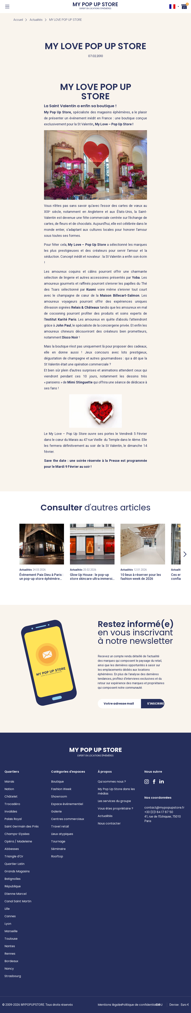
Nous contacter (109, 823)
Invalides (10, 811)
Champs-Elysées (16, 834)
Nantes (9, 946)
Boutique (57, 781)
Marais (9, 781)
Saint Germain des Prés (21, 826)
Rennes (9, 953)
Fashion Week (61, 789)
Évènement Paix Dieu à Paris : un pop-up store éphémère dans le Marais (41, 579)
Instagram (146, 781)
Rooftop (57, 856)
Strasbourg (12, 976)
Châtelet (11, 796)
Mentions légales (110, 1005)
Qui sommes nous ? (112, 781)
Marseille (11, 931)
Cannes (10, 916)
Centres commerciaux (67, 819)
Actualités (36, 20)
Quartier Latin (14, 864)
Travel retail (60, 826)
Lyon (7, 924)
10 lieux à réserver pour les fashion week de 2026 (140, 577)
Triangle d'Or (13, 856)
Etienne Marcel (15, 894)
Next (185, 554)
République (12, 886)
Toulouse (11, 939)
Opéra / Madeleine (18, 841)
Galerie (56, 811)
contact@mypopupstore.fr (164, 807)
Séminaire (58, 849)
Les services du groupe (114, 801)
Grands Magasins (17, 871)
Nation (9, 789)
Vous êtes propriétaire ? (115, 808)
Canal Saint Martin (17, 901)
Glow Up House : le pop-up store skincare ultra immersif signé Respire (92, 579)
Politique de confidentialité (141, 1005)
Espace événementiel (67, 804)
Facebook (154, 781)
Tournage (58, 841)
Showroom (59, 796)
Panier (184, 6)
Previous (5, 554)
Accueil (18, 20)
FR (172, 6)
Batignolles (12, 879)
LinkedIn (161, 781)
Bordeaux (11, 961)
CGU (159, 1005)
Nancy (9, 968)
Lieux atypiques (62, 834)
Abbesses (11, 849)
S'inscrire (155, 703)
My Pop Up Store (95, 6)
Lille (7, 909)
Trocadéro (12, 804)
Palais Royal (13, 819)
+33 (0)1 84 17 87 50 (158, 812)
